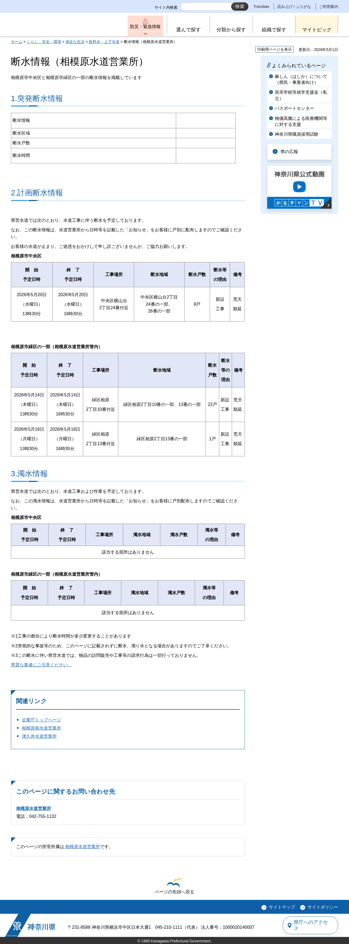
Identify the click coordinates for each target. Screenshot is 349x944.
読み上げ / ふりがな (294, 6)
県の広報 (289, 151)
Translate (261, 6)
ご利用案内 (328, 6)
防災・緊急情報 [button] (145, 26)
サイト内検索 (166, 7)
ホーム (16, 42)
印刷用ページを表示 (274, 49)
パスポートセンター (294, 108)
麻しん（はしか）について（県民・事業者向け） (301, 79)
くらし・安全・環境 (44, 42)
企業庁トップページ (41, 720)
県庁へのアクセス (313, 925)
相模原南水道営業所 (41, 728)
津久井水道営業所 (39, 736)
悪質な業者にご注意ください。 (41, 665)
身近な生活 (75, 42)
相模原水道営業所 (33, 808)
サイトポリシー (323, 907)
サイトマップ (282, 907)
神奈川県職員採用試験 (296, 134)
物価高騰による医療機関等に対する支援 (301, 121)
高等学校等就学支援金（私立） (301, 95)
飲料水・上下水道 (104, 42)
